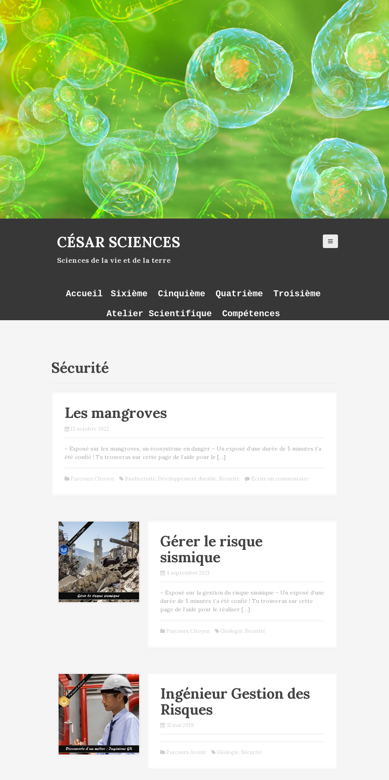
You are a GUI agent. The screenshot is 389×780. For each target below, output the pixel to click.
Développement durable (187, 478)
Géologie (231, 631)
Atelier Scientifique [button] (159, 313)
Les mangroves (116, 413)
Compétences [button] (251, 313)
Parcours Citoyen (92, 478)
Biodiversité (140, 478)
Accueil (84, 293)
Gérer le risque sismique (211, 549)
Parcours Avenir (186, 752)
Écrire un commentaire (279, 478)
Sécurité (229, 478)
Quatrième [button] (239, 293)
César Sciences (118, 242)
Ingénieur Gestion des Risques (235, 701)
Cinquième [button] (181, 293)
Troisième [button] (297, 293)
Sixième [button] (129, 293)
